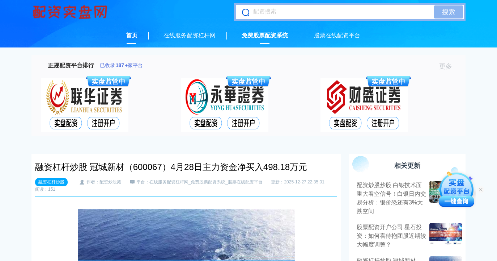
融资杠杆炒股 (51, 182)
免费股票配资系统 (265, 35)
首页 (131, 35)
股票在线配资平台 (337, 35)
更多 (448, 66)
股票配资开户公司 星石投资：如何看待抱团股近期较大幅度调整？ (391, 236)
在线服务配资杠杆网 (189, 35)
